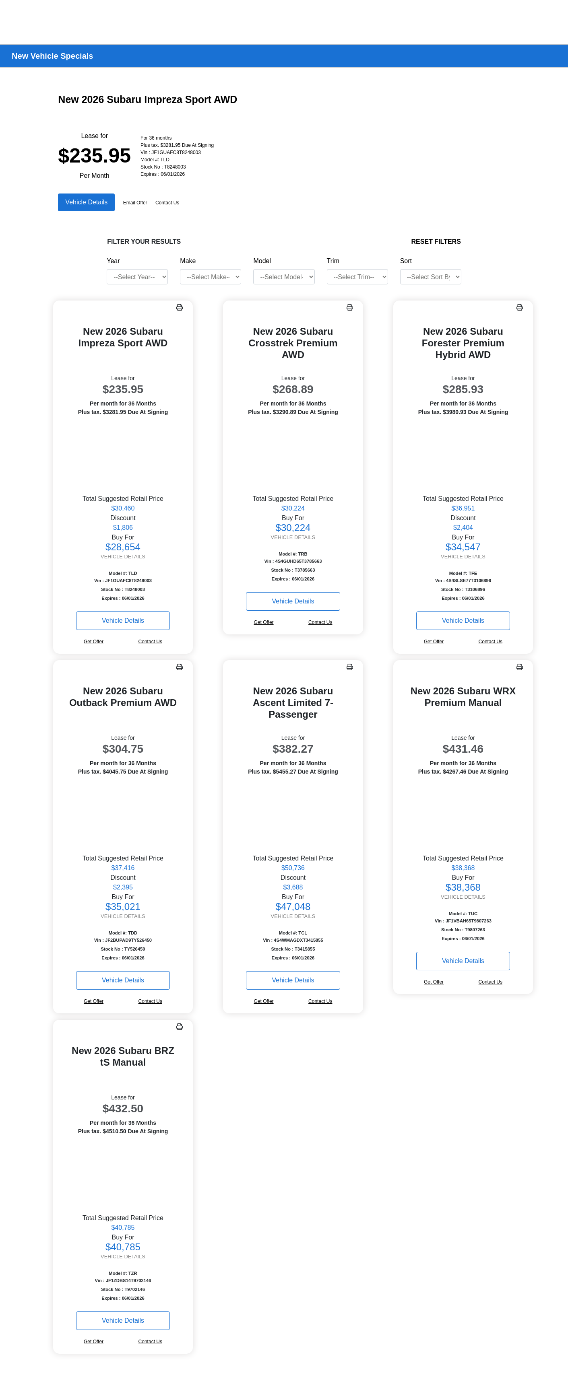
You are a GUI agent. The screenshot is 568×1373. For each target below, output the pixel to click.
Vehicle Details (86, 202)
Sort (406, 260)
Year (113, 260)
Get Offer (93, 641)
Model (262, 260)
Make (188, 260)
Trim (333, 260)
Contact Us (167, 203)
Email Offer (135, 203)
